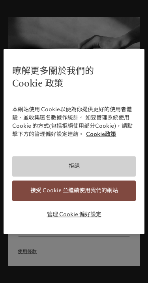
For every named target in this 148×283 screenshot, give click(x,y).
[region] (74, 141)
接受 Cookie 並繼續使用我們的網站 (74, 190)
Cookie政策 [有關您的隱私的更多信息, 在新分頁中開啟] (101, 134)
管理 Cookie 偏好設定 (74, 214)
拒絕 (74, 166)
